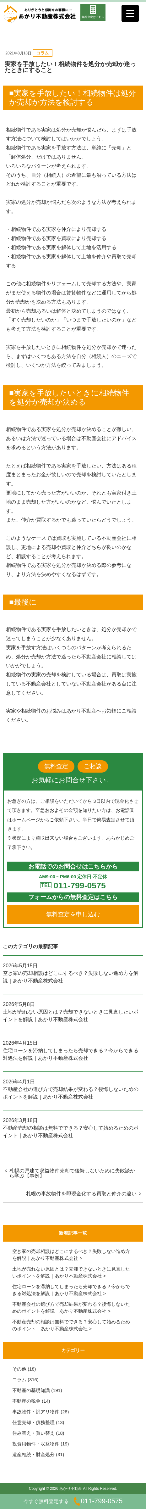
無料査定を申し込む (73, 914)
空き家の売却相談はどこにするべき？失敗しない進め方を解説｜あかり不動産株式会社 (70, 976)
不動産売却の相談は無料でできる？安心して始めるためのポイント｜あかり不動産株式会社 (70, 1131)
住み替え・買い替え (33, 1433)
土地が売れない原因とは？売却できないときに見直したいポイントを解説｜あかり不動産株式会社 (70, 1015)
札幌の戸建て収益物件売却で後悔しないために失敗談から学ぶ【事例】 (72, 1173)
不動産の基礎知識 (31, 1390)
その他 (19, 1369)
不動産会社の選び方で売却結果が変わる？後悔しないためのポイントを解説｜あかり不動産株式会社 (70, 1093)
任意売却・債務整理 (33, 1422)
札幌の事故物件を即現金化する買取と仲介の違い (81, 1193)
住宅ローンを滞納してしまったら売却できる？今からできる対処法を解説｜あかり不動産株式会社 (70, 1054)
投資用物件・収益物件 (35, 1443)
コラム (42, 53)
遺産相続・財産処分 (33, 1454)
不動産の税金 (26, 1401)
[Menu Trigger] (130, 13)
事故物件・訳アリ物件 (35, 1411)
